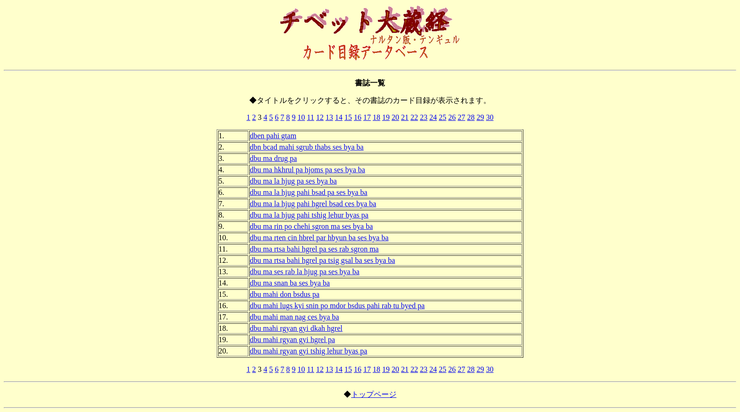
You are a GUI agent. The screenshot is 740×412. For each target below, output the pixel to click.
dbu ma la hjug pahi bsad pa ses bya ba (308, 192)
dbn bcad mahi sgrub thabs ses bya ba (306, 147)
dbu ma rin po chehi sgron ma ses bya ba (311, 226)
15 (348, 117)
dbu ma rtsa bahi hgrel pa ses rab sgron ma (314, 249)
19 (386, 117)
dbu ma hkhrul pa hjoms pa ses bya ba (307, 170)
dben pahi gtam (273, 136)
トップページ (373, 394)
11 (310, 117)
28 (471, 117)
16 (358, 117)
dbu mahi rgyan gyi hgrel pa (292, 340)
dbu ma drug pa (273, 158)
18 (376, 117)
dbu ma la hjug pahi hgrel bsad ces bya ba (313, 204)
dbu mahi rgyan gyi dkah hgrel (296, 328)
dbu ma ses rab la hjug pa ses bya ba (304, 272)
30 (490, 117)
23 (424, 117)
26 (452, 117)
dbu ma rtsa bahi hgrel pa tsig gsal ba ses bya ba (322, 260)
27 (461, 117)
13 (329, 117)
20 (395, 117)
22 (414, 117)
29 (480, 117)
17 (367, 117)
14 (339, 117)
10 (301, 117)
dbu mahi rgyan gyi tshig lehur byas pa (308, 351)
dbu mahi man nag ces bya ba (294, 317)
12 (320, 117)
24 (433, 117)
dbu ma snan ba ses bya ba (290, 283)
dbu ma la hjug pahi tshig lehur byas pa (309, 215)
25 (442, 117)
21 (405, 117)
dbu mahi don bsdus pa (285, 294)
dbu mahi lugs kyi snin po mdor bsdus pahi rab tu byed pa (337, 306)
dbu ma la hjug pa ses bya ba (293, 181)
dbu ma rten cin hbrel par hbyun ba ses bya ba (319, 238)
